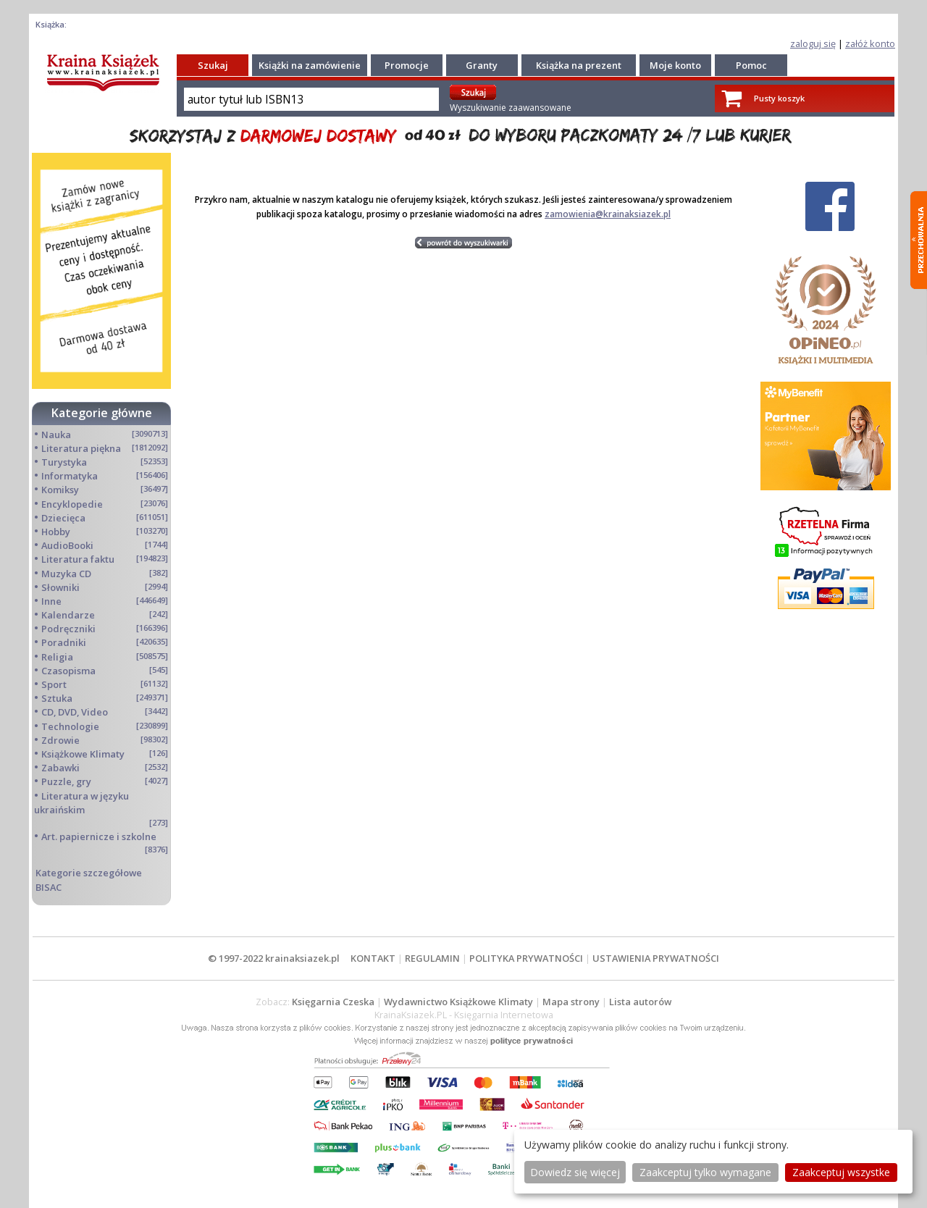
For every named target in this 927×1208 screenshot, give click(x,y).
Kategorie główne (101, 413)
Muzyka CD (66, 573)
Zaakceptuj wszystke (841, 1172)
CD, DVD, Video (74, 711)
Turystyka (64, 462)
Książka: (51, 24)
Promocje (407, 65)
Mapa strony (571, 1001)
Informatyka (69, 475)
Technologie (70, 726)
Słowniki (60, 587)
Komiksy (60, 489)
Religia (57, 656)
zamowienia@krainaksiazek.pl (608, 214)
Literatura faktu (77, 559)
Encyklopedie (72, 504)
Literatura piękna (81, 448)
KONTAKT (373, 958)
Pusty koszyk (779, 98)
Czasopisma (68, 670)
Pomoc (751, 65)
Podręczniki (68, 628)
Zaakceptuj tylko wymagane (705, 1172)
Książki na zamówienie (310, 65)
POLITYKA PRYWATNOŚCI (526, 958)
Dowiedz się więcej (575, 1172)
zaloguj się (813, 43)
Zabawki (60, 767)
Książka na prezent (578, 65)
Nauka (56, 434)
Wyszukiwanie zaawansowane (510, 107)
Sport (54, 684)
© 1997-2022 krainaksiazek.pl (274, 958)
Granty (482, 65)
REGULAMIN (432, 958)
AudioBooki (67, 545)
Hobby (55, 531)
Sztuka (56, 698)
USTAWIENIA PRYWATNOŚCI (655, 958)
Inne (51, 601)
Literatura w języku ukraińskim (81, 802)
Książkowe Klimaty (83, 753)
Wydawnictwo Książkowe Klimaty (458, 1001)
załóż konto (870, 43)
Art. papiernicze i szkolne (98, 836)
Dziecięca (63, 517)
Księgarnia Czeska (333, 1001)
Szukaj (213, 65)
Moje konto (675, 65)
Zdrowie (60, 740)
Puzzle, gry (66, 781)
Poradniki (63, 642)
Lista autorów (640, 1001)
